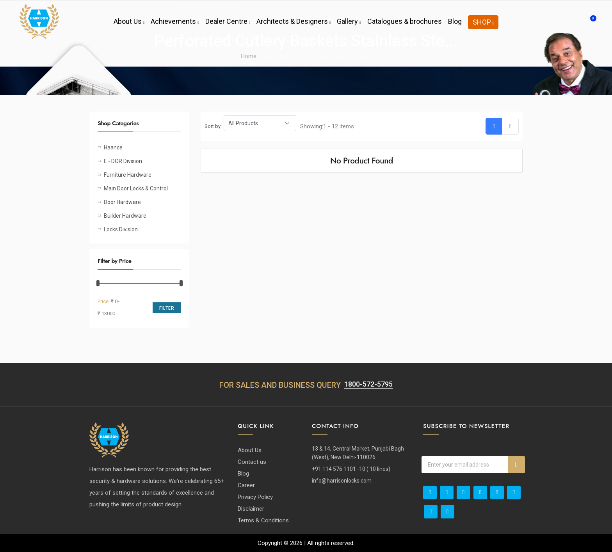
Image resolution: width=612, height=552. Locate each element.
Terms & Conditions (263, 520)
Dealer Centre (227, 21)
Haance (113, 147)
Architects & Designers (293, 21)
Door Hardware (122, 202)
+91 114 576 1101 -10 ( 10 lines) (351, 469)
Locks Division (121, 229)
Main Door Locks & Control (136, 188)
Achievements (175, 21)
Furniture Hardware (127, 175)
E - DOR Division (123, 161)
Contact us (252, 461)
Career (246, 485)
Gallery (349, 21)
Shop (483, 22)
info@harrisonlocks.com (342, 480)
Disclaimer (251, 508)
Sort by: (213, 126)
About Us (129, 21)
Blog (455, 21)
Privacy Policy (255, 497)
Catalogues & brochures (404, 21)
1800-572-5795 (368, 384)
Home (248, 56)
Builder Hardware (125, 216)
